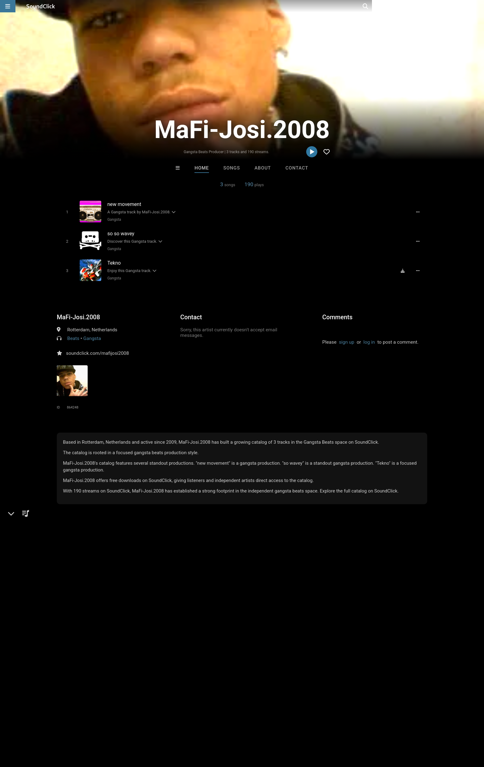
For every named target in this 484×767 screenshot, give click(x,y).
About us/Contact (65, 730)
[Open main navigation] (7, 6)
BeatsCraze (165, 595)
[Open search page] (478, 6)
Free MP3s (184, 628)
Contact (297, 168)
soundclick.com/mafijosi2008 (97, 350)
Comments (337, 314)
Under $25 (299, 628)
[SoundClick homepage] (40, 6)
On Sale (261, 628)
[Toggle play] (66, 211)
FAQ (36, 730)
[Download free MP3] (404, 268)
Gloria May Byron (216, 595)
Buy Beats (222, 628)
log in (369, 339)
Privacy (157, 730)
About (262, 168)
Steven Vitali (267, 595)
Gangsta (113, 219)
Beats (73, 335)
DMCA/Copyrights (125, 730)
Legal (177, 730)
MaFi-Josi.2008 (78, 314)
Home (201, 168)
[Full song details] (419, 211)
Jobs (95, 730)
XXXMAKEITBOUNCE (319, 595)
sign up (346, 339)
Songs (231, 168)
